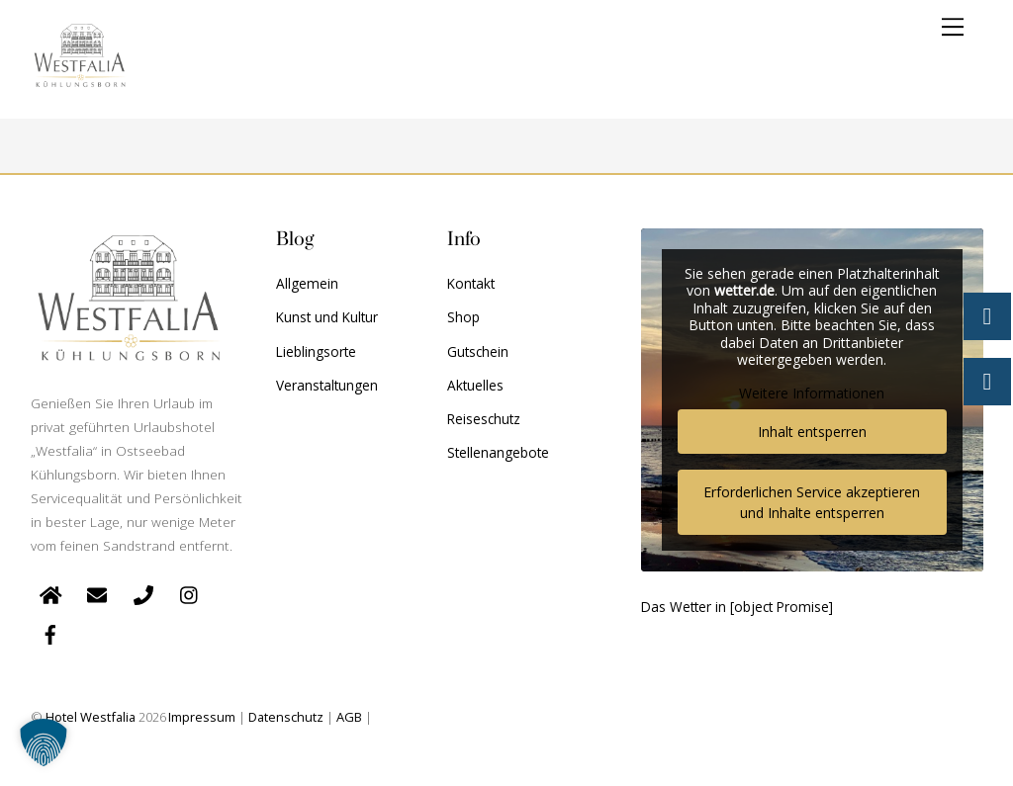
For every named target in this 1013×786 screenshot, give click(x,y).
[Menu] (952, 26)
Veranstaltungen (327, 385)
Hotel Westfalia (91, 717)
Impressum (201, 717)
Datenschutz (285, 717)
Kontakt (471, 283)
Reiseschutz (483, 418)
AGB (349, 717)
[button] (43, 742)
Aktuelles (475, 385)
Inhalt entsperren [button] (811, 431)
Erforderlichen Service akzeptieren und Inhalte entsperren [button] (811, 502)
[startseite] (50, 592)
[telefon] (143, 592)
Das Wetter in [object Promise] (737, 606)
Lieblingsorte (316, 351)
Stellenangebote (498, 452)
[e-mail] (97, 592)
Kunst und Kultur (327, 316)
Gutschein (477, 351)
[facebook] (50, 632)
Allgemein (307, 283)
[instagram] (190, 592)
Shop (463, 316)
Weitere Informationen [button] (811, 393)
